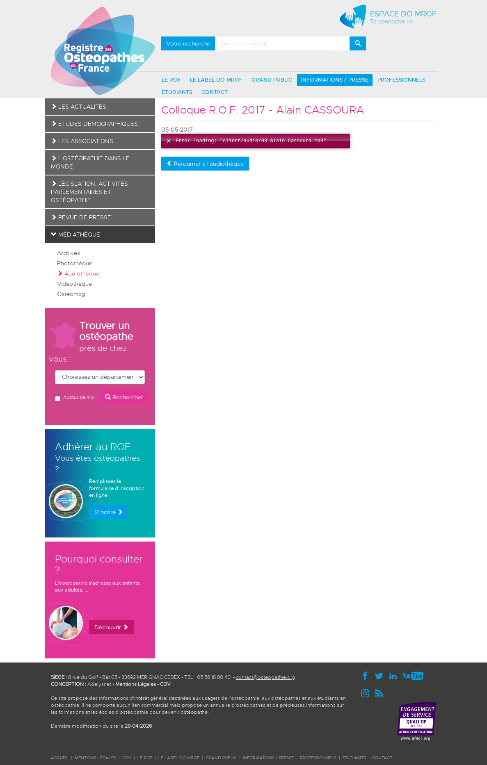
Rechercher (124, 397)
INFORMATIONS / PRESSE (334, 79)
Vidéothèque (74, 283)
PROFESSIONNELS (401, 79)
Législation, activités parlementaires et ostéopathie (89, 192)
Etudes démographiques (94, 124)
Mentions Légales (135, 684)
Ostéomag (71, 294)
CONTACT (214, 92)
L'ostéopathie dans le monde (90, 162)
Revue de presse (81, 217)
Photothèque (74, 263)
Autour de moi (74, 397)
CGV (165, 684)
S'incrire (108, 512)
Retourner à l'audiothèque (205, 163)
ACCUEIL (60, 757)
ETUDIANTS (177, 92)
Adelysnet (99, 684)
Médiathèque (75, 234)
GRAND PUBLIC (272, 79)
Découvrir (111, 627)
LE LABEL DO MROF (216, 79)
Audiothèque (78, 273)
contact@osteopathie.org (265, 677)
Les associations (82, 141)
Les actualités (78, 106)
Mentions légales (95, 757)
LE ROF (171, 79)
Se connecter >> (391, 21)
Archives (68, 253)
